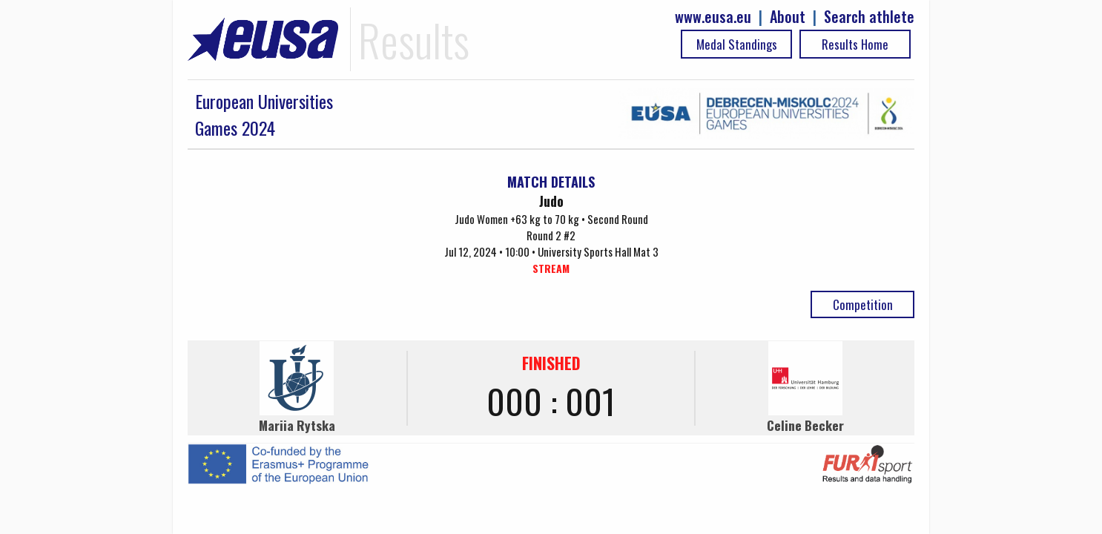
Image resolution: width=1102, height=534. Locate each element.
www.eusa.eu (713, 16)
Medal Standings (736, 44)
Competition (863, 304)
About (787, 16)
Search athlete (869, 16)
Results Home (855, 44)
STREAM (551, 268)
